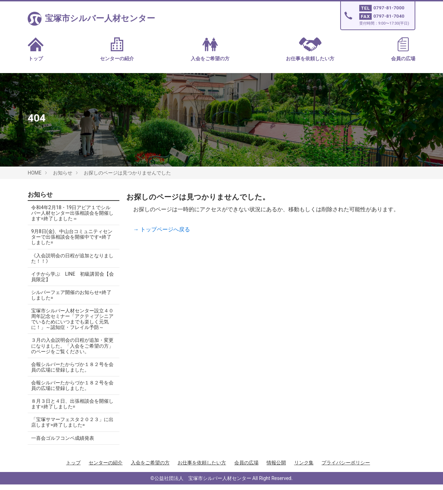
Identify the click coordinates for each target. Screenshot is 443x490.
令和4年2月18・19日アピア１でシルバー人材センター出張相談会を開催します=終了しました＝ (70, 213)
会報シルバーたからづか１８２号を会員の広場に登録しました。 (70, 372)
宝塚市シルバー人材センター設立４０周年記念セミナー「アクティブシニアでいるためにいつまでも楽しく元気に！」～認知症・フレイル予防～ (70, 322)
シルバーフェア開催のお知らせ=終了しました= (71, 295)
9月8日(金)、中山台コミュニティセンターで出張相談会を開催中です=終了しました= (71, 237)
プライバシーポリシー (346, 468)
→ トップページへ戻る (161, 229)
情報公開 (276, 468)
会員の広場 (403, 49)
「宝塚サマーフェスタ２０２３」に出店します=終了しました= (70, 427)
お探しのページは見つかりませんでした (127, 173)
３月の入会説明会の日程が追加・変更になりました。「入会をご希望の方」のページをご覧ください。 (70, 351)
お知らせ (62, 173)
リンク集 (304, 468)
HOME (35, 173)
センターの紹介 (117, 49)
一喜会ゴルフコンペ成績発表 (62, 443)
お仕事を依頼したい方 (310, 49)
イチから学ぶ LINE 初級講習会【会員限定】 (67, 276)
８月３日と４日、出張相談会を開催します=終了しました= (70, 409)
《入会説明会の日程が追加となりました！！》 (70, 258)
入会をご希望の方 (210, 49)
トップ (36, 49)
